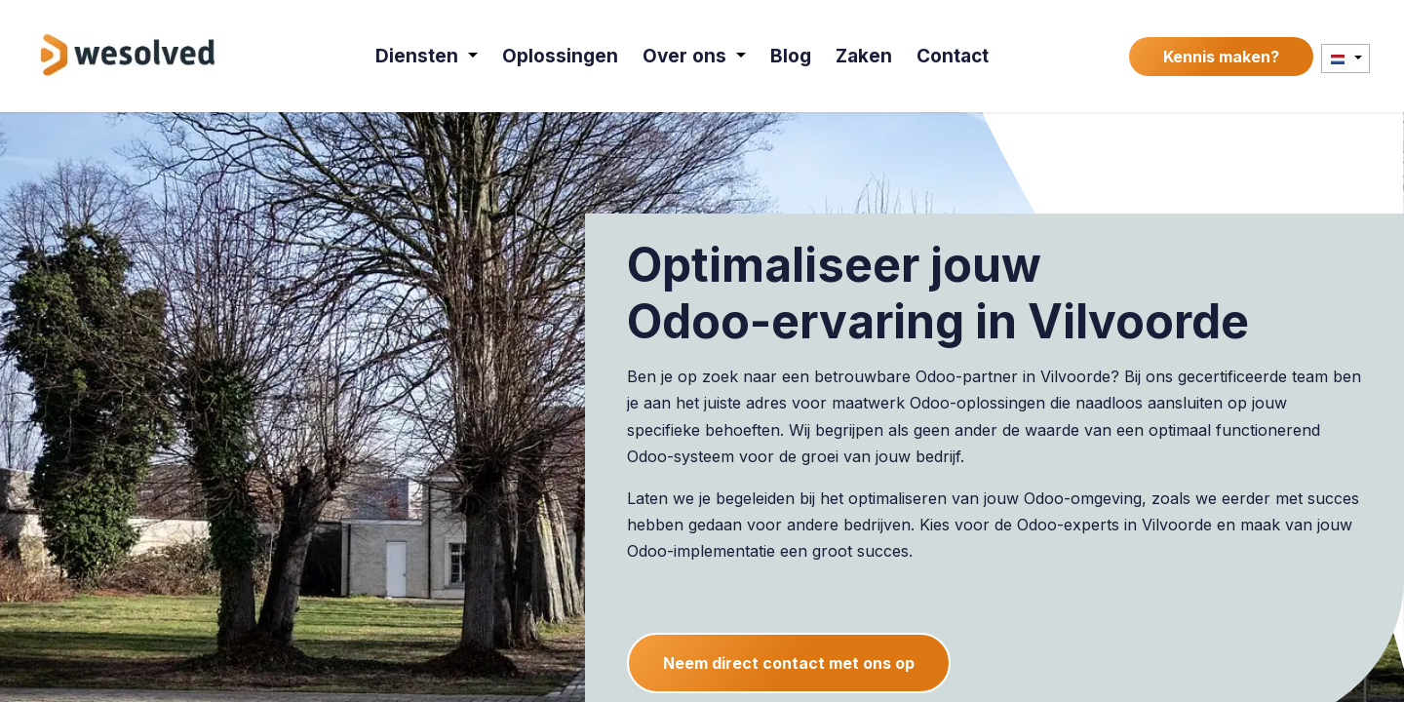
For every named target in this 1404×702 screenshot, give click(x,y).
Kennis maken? (1221, 56)
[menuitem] (428, 56)
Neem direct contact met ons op (789, 663)
